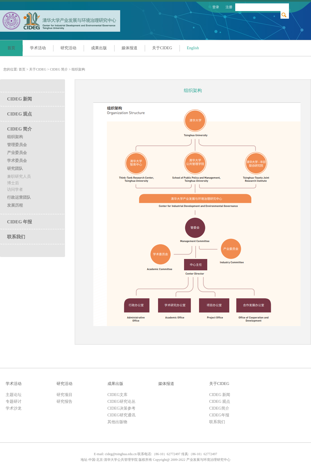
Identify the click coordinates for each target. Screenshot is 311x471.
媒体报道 (129, 48)
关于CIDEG (162, 48)
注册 (229, 7)
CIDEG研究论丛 (121, 401)
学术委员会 (17, 161)
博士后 (13, 183)
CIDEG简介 (219, 408)
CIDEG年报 (219, 415)
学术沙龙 (13, 408)
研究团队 (15, 168)
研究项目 (64, 395)
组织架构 (78, 69)
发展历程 (15, 205)
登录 (215, 7)
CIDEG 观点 (19, 114)
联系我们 (16, 236)
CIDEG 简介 (59, 69)
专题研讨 (13, 401)
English (193, 48)
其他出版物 (117, 422)
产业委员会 (17, 153)
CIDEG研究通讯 (121, 415)
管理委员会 (17, 145)
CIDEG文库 (117, 395)
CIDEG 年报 (19, 221)
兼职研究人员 (19, 176)
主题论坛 (13, 395)
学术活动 (38, 48)
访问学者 (15, 189)
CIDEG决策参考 (121, 408)
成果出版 (99, 48)
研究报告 (64, 401)
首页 (11, 48)
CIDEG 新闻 (19, 99)
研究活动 (68, 48)
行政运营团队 (19, 197)
